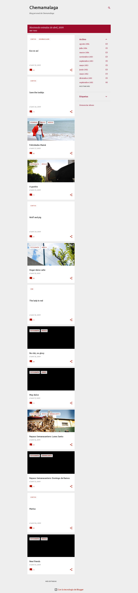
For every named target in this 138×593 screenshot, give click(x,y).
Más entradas (51, 581)
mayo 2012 (83, 74)
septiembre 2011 (86, 82)
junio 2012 (83, 70)
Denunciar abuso (86, 105)
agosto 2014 (84, 44)
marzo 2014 (84, 52)
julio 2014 (83, 48)
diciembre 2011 (85, 78)
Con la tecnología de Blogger (69, 589)
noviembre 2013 (86, 57)
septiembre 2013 (86, 61)
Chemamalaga (43, 7)
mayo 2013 (83, 65)
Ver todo (33, 31)
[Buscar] (109, 8)
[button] (71, 70)
